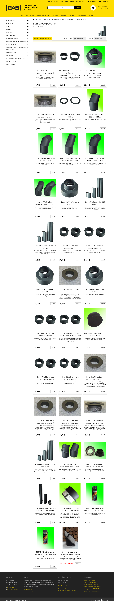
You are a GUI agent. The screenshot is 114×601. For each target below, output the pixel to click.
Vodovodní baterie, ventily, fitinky (16, 41)
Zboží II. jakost (10, 64)
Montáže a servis (11, 61)
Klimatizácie (9, 55)
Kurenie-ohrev (10, 20)
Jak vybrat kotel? (62, 584)
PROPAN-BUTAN (11, 52)
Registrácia (102, 1)
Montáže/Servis (81, 15)
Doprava (63, 15)
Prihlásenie (91, 1)
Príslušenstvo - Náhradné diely (15, 58)
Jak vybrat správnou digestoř (92, 589)
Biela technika (10, 35)
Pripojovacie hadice (12, 38)
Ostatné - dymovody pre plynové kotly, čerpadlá (16, 48)
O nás (32, 15)
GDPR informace (28, 588)
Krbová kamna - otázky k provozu (67, 588)
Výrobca (90, 39)
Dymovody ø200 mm (80, 19)
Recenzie (71, 15)
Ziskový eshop (99, 598)
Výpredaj (8, 29)
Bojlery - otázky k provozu (91, 582)
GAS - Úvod (24, 15)
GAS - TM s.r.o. (21, 598)
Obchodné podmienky (43, 15)
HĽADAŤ (77, 8)
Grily (7, 26)
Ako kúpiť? (55, 15)
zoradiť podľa (68, 39)
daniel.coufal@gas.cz (12, 588)
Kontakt (91, 15)
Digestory (9, 32)
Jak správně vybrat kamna (65, 586)
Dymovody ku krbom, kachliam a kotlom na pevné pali (58, 19)
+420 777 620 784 (11, 585)
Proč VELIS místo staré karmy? (92, 585)
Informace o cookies (29, 590)
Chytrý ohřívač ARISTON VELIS (92, 587)
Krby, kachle (9, 23)
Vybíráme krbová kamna (90, 580)
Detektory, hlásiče (11, 44)
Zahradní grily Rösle (89, 578)
